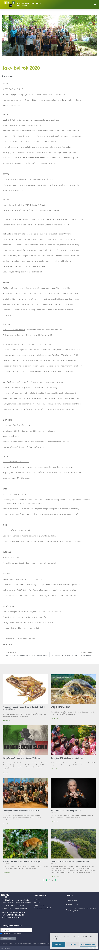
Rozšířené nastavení (88, 944)
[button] (95, 4)
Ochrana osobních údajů (42, 908)
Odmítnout (72, 944)
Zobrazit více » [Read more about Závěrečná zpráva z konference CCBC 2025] (7, 823)
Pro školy (36, 900)
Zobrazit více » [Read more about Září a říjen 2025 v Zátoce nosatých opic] (55, 769)
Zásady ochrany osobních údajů (36, 943)
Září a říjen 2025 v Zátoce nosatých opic (67, 758)
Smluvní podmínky (49, 943)
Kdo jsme (36, 902)
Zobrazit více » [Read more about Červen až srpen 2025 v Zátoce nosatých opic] (7, 872)
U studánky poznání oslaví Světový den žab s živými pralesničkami (24, 708)
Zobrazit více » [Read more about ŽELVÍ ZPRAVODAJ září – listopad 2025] (55, 821)
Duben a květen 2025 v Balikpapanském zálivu (70, 861)
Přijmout (58, 944)
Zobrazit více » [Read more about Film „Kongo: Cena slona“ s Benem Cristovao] (7, 773)
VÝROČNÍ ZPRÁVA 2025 (60, 707)
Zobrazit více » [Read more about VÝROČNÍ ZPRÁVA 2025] (55, 718)
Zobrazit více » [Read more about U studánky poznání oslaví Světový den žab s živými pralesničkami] (7, 720)
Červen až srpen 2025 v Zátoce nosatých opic (22, 861)
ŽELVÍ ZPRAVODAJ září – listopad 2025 (66, 811)
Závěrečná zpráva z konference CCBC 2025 (21, 811)
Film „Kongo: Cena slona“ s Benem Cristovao (21, 758)
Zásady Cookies (38, 905)
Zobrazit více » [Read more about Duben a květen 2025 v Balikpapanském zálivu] (55, 876)
